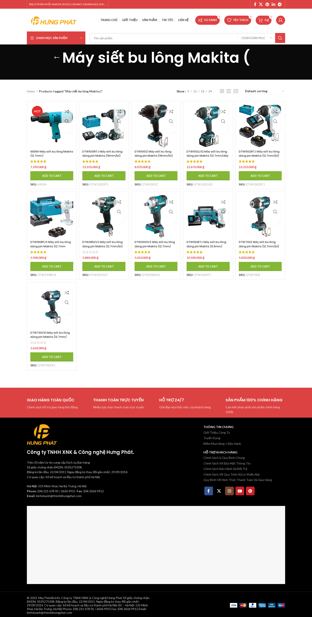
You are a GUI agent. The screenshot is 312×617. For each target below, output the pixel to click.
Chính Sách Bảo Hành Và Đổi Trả (225, 467)
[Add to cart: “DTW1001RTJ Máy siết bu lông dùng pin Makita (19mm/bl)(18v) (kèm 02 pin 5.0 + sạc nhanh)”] (103, 172)
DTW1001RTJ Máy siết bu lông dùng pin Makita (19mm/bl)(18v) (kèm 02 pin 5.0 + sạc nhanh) (102, 154)
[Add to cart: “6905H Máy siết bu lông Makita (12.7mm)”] (50, 172)
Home (31, 91)
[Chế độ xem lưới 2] (222, 91)
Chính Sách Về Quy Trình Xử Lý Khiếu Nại (231, 472)
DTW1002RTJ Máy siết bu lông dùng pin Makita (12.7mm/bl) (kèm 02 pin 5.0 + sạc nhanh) (261, 154)
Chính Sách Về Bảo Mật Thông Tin (226, 461)
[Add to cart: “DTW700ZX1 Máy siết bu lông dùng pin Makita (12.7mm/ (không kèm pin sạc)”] (50, 355)
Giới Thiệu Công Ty (216, 431)
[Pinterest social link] (267, 4)
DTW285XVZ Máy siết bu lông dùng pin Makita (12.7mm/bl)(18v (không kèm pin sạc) (102, 245)
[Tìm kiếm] (187, 38)
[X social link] (261, 4)
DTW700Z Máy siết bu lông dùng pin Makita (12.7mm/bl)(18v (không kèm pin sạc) (261, 245)
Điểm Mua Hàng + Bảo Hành (222, 442)
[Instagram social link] (229, 489)
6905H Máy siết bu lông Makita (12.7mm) (48, 150)
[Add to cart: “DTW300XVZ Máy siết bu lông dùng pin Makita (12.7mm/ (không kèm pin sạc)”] (156, 263)
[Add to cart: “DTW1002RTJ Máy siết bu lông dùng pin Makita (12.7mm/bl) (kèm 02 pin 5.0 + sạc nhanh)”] (262, 172)
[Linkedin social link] (273, 4)
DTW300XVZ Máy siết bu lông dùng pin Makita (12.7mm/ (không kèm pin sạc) (155, 245)
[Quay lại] (56, 57)
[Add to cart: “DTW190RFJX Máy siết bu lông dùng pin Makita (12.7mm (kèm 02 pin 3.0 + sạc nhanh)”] (50, 263)
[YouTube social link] (240, 489)
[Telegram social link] (279, 4)
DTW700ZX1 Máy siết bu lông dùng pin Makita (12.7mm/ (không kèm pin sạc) (48, 337)
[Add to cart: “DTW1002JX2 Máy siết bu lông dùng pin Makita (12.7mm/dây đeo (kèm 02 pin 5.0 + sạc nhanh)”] (209, 172)
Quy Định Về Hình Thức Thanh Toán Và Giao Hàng (237, 478)
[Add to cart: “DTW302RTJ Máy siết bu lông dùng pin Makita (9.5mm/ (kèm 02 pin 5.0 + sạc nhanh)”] (209, 263)
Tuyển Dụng (211, 436)
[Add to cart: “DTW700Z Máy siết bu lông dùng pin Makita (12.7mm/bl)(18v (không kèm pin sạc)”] (262, 263)
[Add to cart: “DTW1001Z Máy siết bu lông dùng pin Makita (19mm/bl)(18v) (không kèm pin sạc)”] (156, 172)
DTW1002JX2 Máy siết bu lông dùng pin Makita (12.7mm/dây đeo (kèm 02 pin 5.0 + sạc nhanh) (208, 154)
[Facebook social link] (255, 4)
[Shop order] (265, 91)
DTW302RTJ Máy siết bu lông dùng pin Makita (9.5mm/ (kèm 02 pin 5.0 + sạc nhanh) (208, 245)
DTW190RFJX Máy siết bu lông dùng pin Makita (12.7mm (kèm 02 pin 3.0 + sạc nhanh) (49, 245)
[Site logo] (54, 19)
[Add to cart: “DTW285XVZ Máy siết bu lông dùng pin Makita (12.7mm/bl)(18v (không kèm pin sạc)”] (103, 263)
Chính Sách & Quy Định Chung (224, 456)
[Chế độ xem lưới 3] (229, 91)
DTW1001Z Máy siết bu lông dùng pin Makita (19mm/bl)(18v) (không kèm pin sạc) (154, 154)
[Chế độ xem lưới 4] (236, 91)
